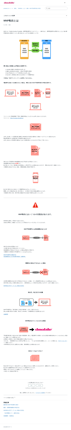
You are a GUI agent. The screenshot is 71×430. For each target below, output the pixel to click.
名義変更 (6, 314)
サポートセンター (62, 340)
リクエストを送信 (40, 392)
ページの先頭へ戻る (9, 397)
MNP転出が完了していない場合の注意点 (14, 285)
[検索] (56, 8)
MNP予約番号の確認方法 (10, 254)
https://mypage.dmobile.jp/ (16, 118)
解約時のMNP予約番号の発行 (11, 404)
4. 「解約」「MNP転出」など (18, 8)
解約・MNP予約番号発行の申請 (34, 8)
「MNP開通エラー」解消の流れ (12, 413)
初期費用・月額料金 (9, 416)
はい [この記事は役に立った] (32, 385)
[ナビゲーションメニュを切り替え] (64, 2)
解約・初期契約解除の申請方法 (11, 407)
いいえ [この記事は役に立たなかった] (39, 385)
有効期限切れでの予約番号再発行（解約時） (15, 256)
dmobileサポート (7, 8)
